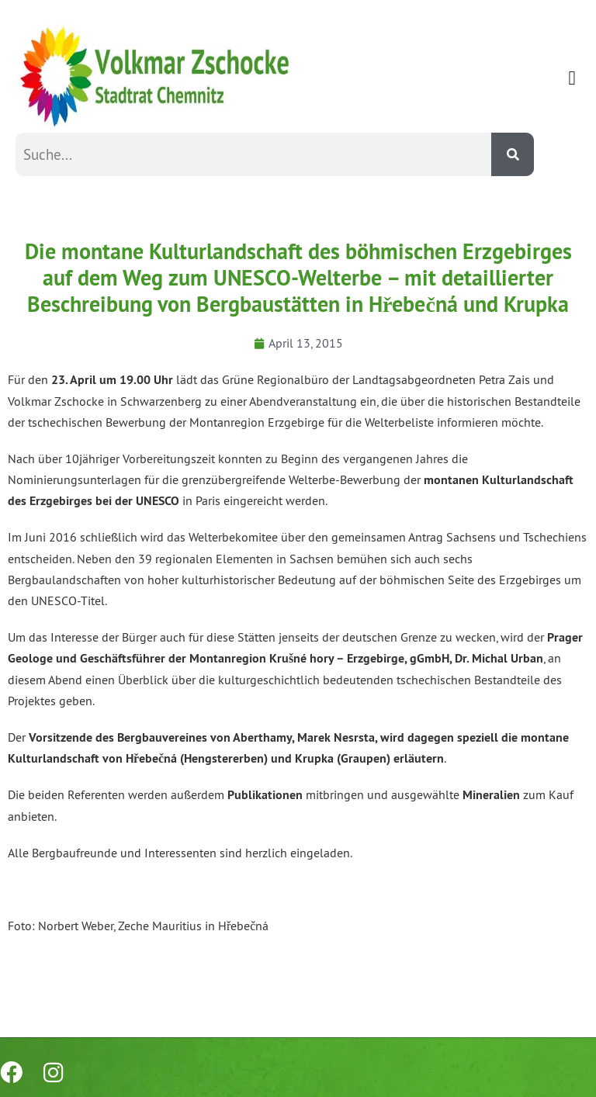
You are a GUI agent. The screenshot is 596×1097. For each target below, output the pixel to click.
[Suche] (512, 154)
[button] (571, 78)
